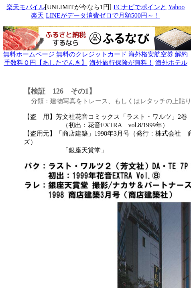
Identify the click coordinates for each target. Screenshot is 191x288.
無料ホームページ (29, 54)
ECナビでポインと (140, 7)
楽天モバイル (25, 7)
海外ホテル (171, 62)
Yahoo (176, 7)
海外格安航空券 (150, 54)
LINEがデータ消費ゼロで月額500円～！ (102, 15)
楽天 (37, 15)
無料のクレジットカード (91, 54)
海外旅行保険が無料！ (121, 62)
